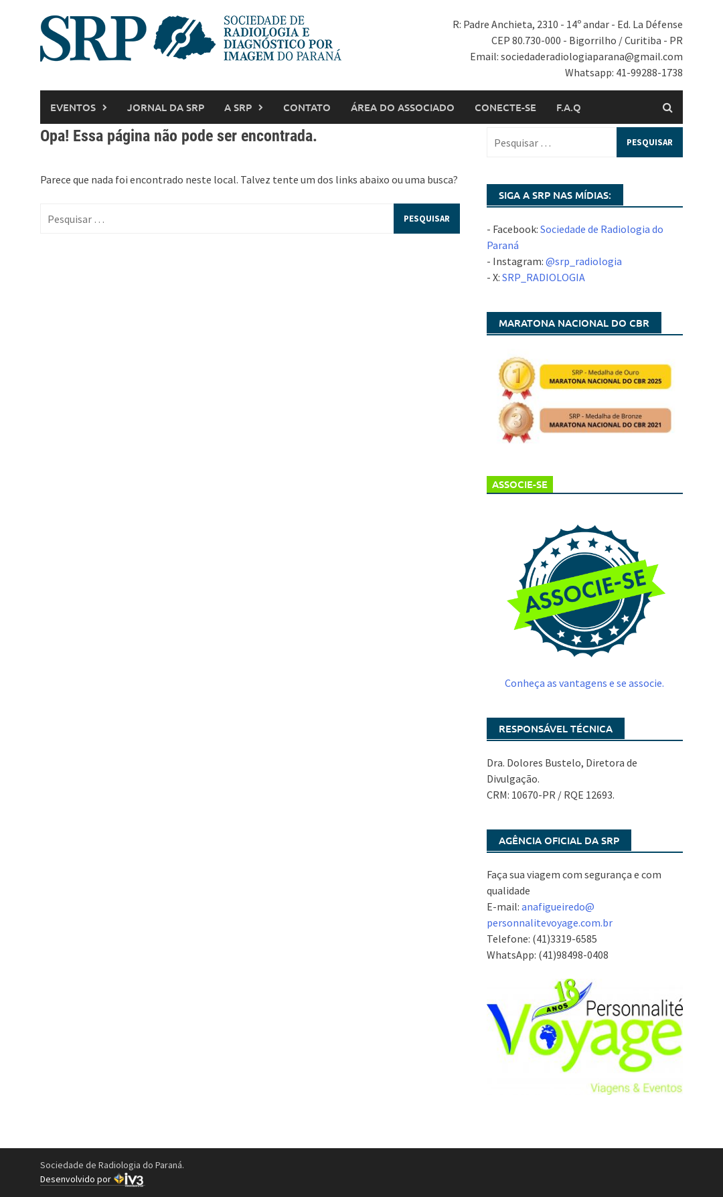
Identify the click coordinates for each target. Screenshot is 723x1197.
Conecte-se (505, 107)
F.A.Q (568, 107)
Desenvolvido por (92, 1179)
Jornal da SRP (165, 107)
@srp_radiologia (584, 261)
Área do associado (403, 107)
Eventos (73, 107)
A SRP (238, 107)
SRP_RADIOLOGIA (543, 277)
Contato (307, 107)
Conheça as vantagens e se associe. (584, 683)
